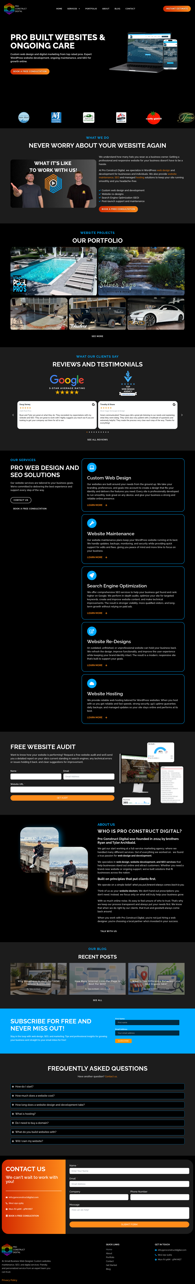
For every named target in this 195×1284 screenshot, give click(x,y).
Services (73, 9)
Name (13, 771)
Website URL (17, 784)
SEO (117, 177)
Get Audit (62, 798)
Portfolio (91, 9)
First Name (120, 1019)
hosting (140, 177)
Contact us (110, 1077)
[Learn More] (106, 505)
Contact (130, 9)
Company (74, 1192)
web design (163, 170)
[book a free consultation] (7, 1216)
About (105, 9)
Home (59, 9)
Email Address (121, 1030)
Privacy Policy (9, 1281)
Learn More (94, 505)
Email (66, 771)
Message (74, 1205)
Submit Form (129, 1225)
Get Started (111, 1266)
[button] (53, 183)
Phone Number (138, 1192)
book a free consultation (24, 1216)
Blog (117, 9)
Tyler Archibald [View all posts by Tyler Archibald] (35, 990)
